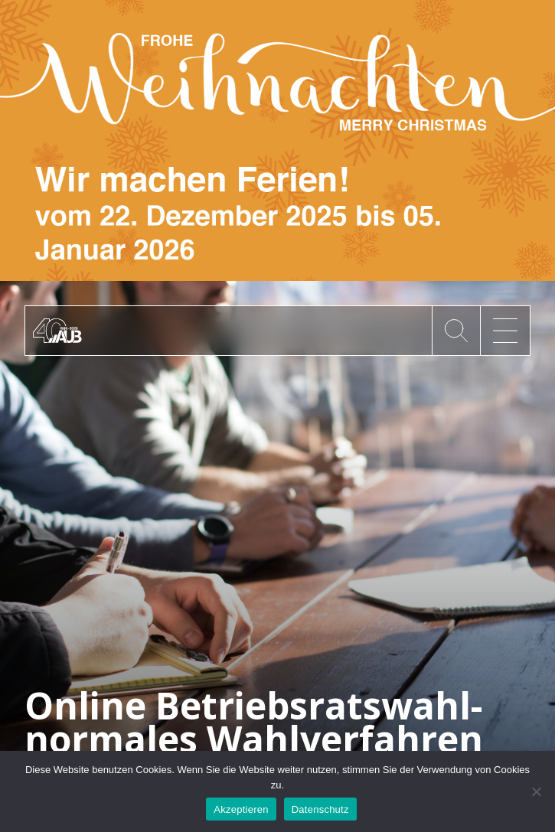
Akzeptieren (241, 809)
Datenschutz (320, 809)
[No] (536, 791)
